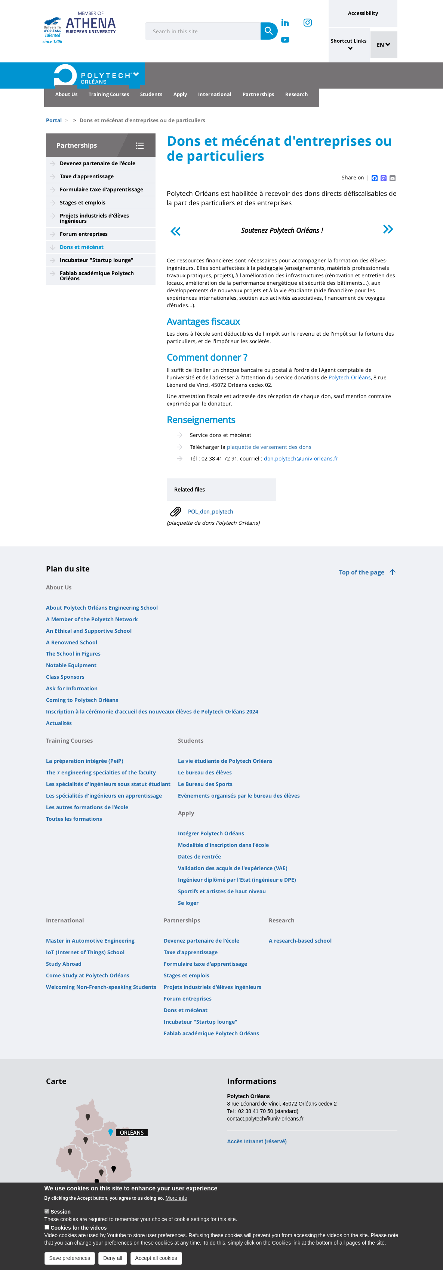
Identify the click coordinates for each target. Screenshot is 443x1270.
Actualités (59, 723)
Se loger (188, 902)
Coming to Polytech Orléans (82, 699)
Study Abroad (63, 963)
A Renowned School (71, 642)
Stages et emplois (82, 202)
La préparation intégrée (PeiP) (84, 760)
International (214, 94)
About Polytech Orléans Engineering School (102, 607)
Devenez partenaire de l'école (97, 163)
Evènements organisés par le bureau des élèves (239, 795)
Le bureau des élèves (205, 772)
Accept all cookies (156, 1262)
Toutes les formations (74, 818)
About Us (66, 94)
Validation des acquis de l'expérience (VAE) (232, 868)
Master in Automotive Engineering (90, 940)
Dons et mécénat (82, 246)
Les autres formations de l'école (87, 807)
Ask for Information (72, 688)
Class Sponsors (65, 676)
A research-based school (300, 940)
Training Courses (109, 94)
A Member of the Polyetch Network (92, 619)
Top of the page (361, 572)
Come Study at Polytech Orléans (87, 975)
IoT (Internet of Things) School (85, 952)
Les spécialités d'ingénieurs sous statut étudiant (108, 783)
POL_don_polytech (210, 511)
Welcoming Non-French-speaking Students (101, 986)
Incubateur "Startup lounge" (96, 259)
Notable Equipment (71, 665)
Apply (180, 94)
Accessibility (363, 13)
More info (176, 1202)
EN (384, 44)
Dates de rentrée (199, 856)
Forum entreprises (84, 233)
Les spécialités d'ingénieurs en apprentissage (104, 795)
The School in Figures (73, 653)
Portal (54, 120)
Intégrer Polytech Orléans (211, 833)
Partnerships (258, 94)
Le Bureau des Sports (205, 783)
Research (296, 94)
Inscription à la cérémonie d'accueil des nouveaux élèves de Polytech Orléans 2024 (152, 711)
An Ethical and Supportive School (89, 630)
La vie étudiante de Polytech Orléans (225, 760)
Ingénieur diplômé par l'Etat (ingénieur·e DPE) (237, 879)
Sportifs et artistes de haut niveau (222, 891)
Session (60, 1216)
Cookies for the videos (78, 1232)
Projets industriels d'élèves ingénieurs (94, 218)
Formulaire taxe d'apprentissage (101, 189)
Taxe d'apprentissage (87, 176)
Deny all (112, 1262)
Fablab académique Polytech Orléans (97, 275)
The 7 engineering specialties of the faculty (101, 772)
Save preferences (69, 1262)
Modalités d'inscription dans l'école (223, 844)
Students (151, 94)
